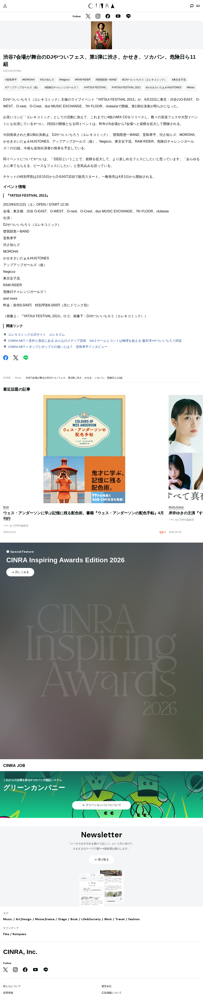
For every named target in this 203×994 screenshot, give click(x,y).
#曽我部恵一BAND (106, 79)
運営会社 (107, 986)
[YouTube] (118, 16)
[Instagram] (98, 16)
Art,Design (23, 919)
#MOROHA (28, 79)
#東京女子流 (179, 79)
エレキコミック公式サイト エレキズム (36, 334)
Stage (62, 919)
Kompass (19, 934)
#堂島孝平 (11, 79)
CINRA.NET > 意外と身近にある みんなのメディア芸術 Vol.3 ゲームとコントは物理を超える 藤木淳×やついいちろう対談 (95, 340)
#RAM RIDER (82, 79)
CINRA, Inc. (20, 951)
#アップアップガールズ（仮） (22, 87)
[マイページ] (5, 6)
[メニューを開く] (198, 6)
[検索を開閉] (192, 6)
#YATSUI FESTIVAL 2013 (126, 87)
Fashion (134, 919)
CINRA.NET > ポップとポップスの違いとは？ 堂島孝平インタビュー (57, 346)
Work (108, 919)
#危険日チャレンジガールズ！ (62, 87)
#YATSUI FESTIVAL (95, 87)
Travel (120, 919)
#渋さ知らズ (47, 79)
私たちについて (12, 986)
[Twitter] (88, 16)
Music (18, 377)
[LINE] (128, 16)
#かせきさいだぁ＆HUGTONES (163, 87)
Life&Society (91, 919)
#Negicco (64, 79)
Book (74, 919)
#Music (191, 87)
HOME (7, 377)
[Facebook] (107, 16)
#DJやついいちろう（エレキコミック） (144, 79)
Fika (6, 934)
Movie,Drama (44, 919)
